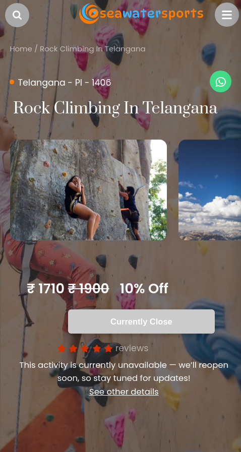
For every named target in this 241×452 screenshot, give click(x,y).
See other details (124, 392)
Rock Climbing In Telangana (93, 48)
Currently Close (141, 321)
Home (21, 48)
